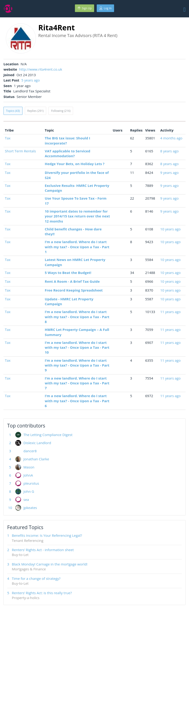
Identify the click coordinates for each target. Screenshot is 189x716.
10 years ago (170, 229)
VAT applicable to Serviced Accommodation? (67, 153)
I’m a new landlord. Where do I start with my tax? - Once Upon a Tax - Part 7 (77, 383)
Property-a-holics (25, 597)
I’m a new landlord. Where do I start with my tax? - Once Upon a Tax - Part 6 (77, 400)
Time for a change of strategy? (36, 578)
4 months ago (171, 138)
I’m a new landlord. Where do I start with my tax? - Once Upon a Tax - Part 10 (77, 347)
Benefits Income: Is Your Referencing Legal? (47, 535)
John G (28, 491)
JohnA (28, 475)
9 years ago (169, 172)
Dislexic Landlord (37, 442)
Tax (7, 138)
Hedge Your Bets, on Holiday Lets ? (74, 163)
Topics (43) (13, 111)
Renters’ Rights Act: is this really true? (42, 592)
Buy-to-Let (20, 554)
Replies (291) (35, 111)
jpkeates (30, 507)
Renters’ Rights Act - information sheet (43, 549)
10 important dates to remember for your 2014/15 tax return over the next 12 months (77, 216)
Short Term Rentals (20, 151)
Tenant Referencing (27, 540)
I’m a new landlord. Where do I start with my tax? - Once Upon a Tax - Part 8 (77, 316)
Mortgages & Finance (29, 569)
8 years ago (169, 151)
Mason (28, 467)
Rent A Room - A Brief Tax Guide (72, 281)
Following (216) (60, 111)
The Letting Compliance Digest (48, 434)
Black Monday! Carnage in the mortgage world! (49, 564)
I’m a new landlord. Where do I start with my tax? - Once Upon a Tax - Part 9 (77, 365)
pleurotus (31, 483)
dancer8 (30, 451)
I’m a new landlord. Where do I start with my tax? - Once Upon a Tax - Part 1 (77, 246)
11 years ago (170, 311)
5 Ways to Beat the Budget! (68, 272)
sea (26, 499)
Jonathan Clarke (36, 459)
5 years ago (30, 80)
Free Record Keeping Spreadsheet (74, 290)
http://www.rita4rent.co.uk (40, 69)
